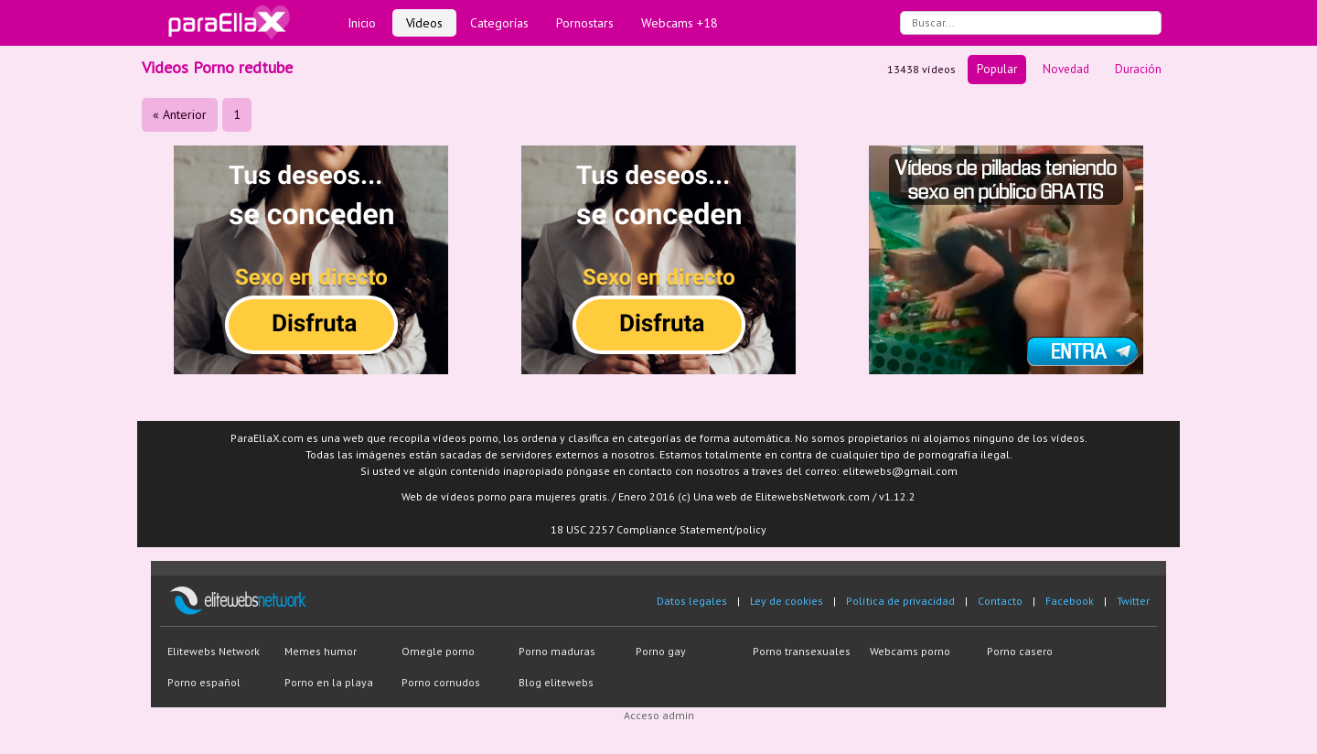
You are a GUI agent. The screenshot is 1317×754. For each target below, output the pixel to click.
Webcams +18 (679, 23)
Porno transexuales (802, 651)
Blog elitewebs (556, 682)
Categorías (499, 23)
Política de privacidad (900, 601)
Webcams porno (910, 651)
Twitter (1133, 601)
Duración (1138, 69)
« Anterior (180, 114)
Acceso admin (659, 715)
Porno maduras (557, 651)
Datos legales (692, 601)
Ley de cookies (786, 601)
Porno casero (1020, 651)
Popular (997, 69)
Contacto (1000, 601)
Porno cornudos (441, 682)
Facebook (1069, 601)
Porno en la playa (328, 682)
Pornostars (585, 23)
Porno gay (661, 651)
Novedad (1066, 69)
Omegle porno (438, 651)
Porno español (204, 682)
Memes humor (320, 651)
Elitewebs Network (213, 651)
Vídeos (424, 23)
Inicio (362, 23)
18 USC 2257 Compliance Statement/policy (658, 529)
